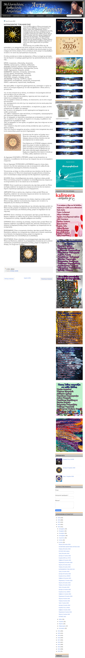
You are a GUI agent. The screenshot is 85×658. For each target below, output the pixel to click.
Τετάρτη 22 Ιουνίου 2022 (64, 567)
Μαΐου (60, 619)
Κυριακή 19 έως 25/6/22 (64, 576)
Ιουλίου (61, 540)
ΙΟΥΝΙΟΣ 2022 (62, 616)
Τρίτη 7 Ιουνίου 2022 (64, 603)
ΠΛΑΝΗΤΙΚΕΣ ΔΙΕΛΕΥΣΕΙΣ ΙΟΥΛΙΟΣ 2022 (69, 546)
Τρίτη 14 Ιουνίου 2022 (64, 587)
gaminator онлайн (9, 0)
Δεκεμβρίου (62, 528)
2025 (59, 520)
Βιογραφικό (31, 16)
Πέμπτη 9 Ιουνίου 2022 (64, 598)
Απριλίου (61, 621)
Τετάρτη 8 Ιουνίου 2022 (64, 600)
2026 (59, 517)
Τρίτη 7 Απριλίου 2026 (68, 476)
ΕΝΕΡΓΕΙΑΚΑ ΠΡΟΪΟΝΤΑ (19, 16)
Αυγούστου (62, 537)
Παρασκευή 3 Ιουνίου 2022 (65, 612)
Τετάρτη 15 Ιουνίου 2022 (64, 585)
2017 (59, 640)
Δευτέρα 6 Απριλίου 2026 (69, 467)
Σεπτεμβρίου (62, 535)
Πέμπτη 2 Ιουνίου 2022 (64, 614)
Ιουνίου (61, 542)
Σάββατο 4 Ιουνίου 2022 (64, 609)
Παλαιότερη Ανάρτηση (46, 279)
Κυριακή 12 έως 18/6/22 (64, 591)
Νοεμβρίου (62, 531)
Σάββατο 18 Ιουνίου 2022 (65, 578)
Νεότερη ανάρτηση (9, 278)
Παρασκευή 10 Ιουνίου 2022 (65, 596)
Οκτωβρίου (62, 533)
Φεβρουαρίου (62, 626)
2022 (59, 526)
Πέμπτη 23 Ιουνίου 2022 (64, 564)
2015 (59, 644)
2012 (59, 651)
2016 (59, 642)
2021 (59, 631)
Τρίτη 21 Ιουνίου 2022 (64, 571)
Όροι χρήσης (49, 16)
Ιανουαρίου (62, 628)
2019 (59, 635)
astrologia (12, 271)
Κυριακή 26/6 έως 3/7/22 (65, 558)
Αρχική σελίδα (7, 16)
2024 (59, 522)
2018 (59, 637)
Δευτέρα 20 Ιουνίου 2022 (65, 573)
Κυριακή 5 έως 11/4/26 (68, 459)
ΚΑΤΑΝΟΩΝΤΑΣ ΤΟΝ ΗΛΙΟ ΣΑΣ (67, 569)
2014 (59, 646)
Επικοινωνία (40, 16)
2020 (59, 633)
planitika (16, 271)
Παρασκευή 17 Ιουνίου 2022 (65, 580)
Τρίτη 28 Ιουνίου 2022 (64, 553)
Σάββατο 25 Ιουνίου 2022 (65, 560)
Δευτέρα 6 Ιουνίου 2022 (64, 605)
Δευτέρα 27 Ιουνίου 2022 (65, 555)
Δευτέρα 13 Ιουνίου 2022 (65, 589)
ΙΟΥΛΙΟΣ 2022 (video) (64, 551)
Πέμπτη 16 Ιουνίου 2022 (64, 582)
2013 (59, 649)
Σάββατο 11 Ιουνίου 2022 (65, 594)
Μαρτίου (61, 623)
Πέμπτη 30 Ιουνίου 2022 (64, 544)
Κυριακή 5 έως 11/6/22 (64, 607)
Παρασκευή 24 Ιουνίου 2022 (65, 562)
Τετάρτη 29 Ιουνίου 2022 (64, 549)
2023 (59, 524)
